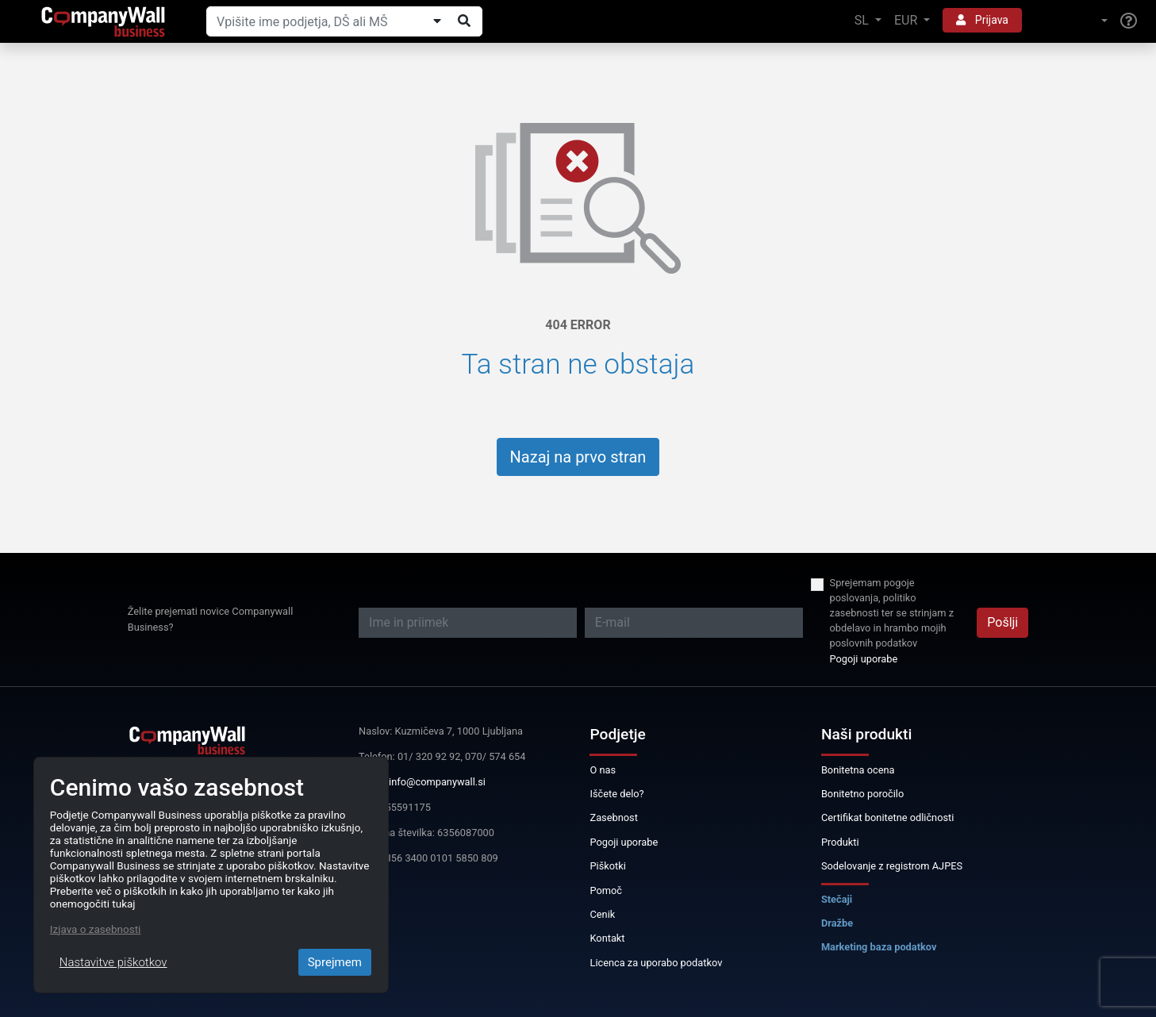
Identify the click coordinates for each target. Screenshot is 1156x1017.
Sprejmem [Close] (335, 962)
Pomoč (606, 890)
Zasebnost (613, 817)
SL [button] (863, 20)
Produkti (840, 842)
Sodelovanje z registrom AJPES (891, 866)
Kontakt (607, 938)
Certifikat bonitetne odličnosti (887, 817)
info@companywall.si (437, 782)
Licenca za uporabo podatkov (656, 963)
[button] (1071, 21)
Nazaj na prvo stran (578, 456)
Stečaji (836, 899)
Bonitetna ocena (858, 770)
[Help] (1128, 21)
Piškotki (607, 866)
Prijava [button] (982, 19)
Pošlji (1002, 622)
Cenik (602, 914)
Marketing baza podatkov (879, 947)
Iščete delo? (616, 794)
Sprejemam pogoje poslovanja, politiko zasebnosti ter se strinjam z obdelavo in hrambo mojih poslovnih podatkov (892, 613)
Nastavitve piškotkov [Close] (113, 962)
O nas (603, 770)
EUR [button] (907, 20)
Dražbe (837, 923)
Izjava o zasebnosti (95, 929)
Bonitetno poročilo (862, 794)
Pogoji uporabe (864, 659)
